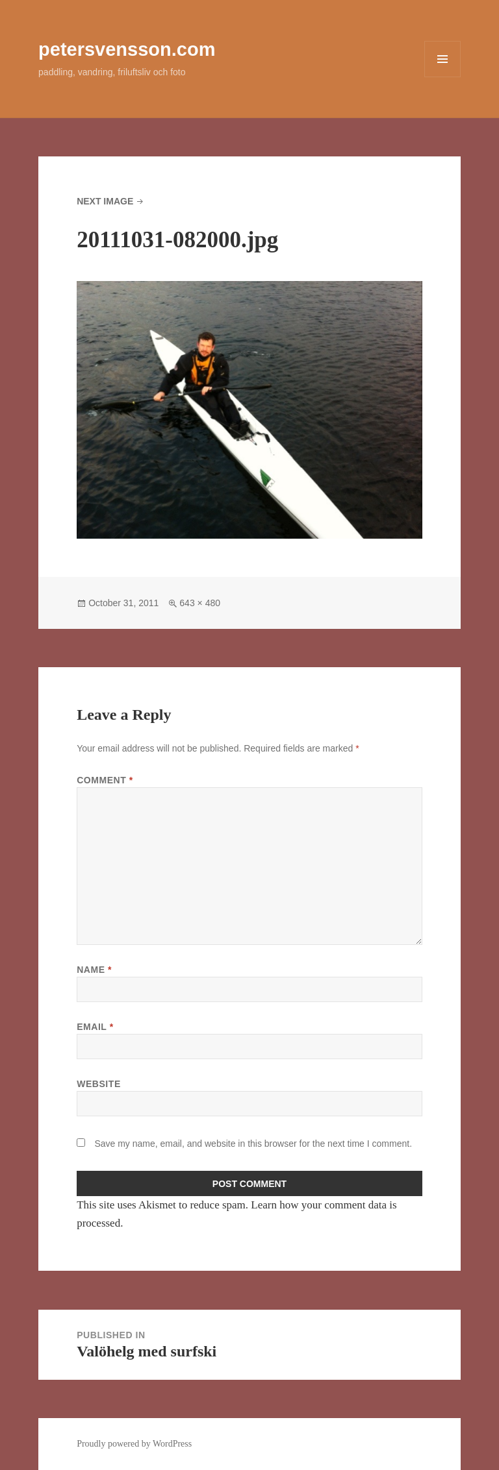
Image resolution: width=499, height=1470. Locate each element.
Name (94, 969)
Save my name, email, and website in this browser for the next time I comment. (253, 1143)
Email (95, 1027)
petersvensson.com (126, 49)
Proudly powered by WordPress (134, 1444)
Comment (105, 780)
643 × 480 (199, 603)
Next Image (105, 201)
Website (99, 1084)
